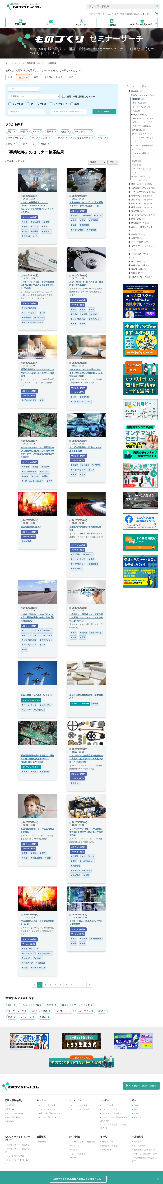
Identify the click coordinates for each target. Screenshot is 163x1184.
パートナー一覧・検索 (111, 1113)
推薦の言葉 (107, 1150)
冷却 (73, 309)
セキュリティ (85, 137)
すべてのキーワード (137, 277)
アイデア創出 (77, 230)
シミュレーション (30, 236)
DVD (136, 1105)
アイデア (75, 215)
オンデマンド (60, 104)
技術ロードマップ (30, 949)
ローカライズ (138, 180)
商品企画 (136, 111)
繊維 (25, 968)
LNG (25, 231)
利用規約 (137, 1141)
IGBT (25, 476)
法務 (11, 143)
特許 (102, 137)
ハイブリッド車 (78, 470)
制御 (84, 314)
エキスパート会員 (53, 77)
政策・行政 (137, 103)
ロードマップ (88, 856)
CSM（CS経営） (139, 176)
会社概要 (42, 1141)
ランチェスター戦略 (141, 145)
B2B (24, 649)
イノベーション (29, 313)
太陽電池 (93, 564)
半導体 (34, 231)
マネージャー (46, 705)
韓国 (82, 474)
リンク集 (74, 1150)
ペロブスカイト (78, 564)
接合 (49, 481)
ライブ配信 (17, 104)
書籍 (136, 1109)
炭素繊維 (40, 963)
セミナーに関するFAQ (47, 1117)
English (73, 1158)
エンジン (26, 958)
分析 (24, 131)
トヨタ (85, 465)
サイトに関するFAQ (15, 1156)
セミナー (18, 63)
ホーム (8, 63)
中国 (73, 474)
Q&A (71, 77)
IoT (35, 137)
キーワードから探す (15, 1113)
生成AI (74, 314)
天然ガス (46, 231)
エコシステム (28, 630)
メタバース (27, 143)
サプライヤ (96, 633)
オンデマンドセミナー (31, 700)
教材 (36, 77)
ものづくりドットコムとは (18, 1145)
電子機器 (84, 225)
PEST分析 (136, 149)
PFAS (37, 131)
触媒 (73, 225)
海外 (73, 633)
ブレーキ (26, 710)
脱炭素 (74, 856)
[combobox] (69, 111)
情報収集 (84, 397)
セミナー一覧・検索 (47, 1105)
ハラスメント (64, 137)
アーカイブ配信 (38, 104)
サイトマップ (76, 1146)
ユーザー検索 (107, 1105)
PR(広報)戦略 (138, 114)
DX (42, 400)
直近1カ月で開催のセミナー (81, 96)
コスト (34, 227)
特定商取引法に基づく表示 (145, 1154)
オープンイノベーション (32, 322)
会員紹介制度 (107, 1141)
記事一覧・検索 (13, 1117)
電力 (46, 222)
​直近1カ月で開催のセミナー (50, 1113)
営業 (82, 637)
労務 (46, 137)
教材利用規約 (139, 1146)
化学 (82, 220)
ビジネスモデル (29, 308)
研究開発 (93, 220)
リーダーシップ (17, 137)
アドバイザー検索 (109, 1109)
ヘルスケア (27, 963)
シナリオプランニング (80, 402)
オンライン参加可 (29, 217)
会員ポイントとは (109, 1146)
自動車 (45, 467)
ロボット (75, 783)
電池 (91, 559)
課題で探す (11, 1109)
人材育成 (26, 541)
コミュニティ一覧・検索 (80, 1109)
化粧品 (44, 143)
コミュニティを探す (78, 1105)
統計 (11, 131)
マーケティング (83, 131)
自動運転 (75, 554)
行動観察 (91, 230)
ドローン (87, 554)
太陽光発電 (36, 858)
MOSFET (44, 472)
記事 (10, 77)
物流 (65, 131)
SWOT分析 (137, 130)
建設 (91, 309)
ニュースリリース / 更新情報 (82, 1141)
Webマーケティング (141, 118)
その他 (137, 1113)
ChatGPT (35, 222)
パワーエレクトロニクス (32, 481)
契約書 (51, 131)
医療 (95, 704)
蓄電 (73, 324)
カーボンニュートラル (80, 871)
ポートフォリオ (38, 968)
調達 (82, 324)
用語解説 (10, 1121)
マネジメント (95, 319)
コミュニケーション (43, 635)
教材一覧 (137, 1117)
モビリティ (76, 569)
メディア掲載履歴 (77, 1154)
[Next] (89, 985)
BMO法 (135, 161)
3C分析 (135, 165)
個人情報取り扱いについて (145, 1150)
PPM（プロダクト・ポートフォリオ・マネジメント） (143, 138)
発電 (25, 858)
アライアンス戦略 (140, 126)
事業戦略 (44, 772)
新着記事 (10, 1105)
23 (83, 984)
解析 (44, 227)
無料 (76, 104)
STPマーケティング (141, 122)
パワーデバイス (29, 472)
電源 (82, 309)
